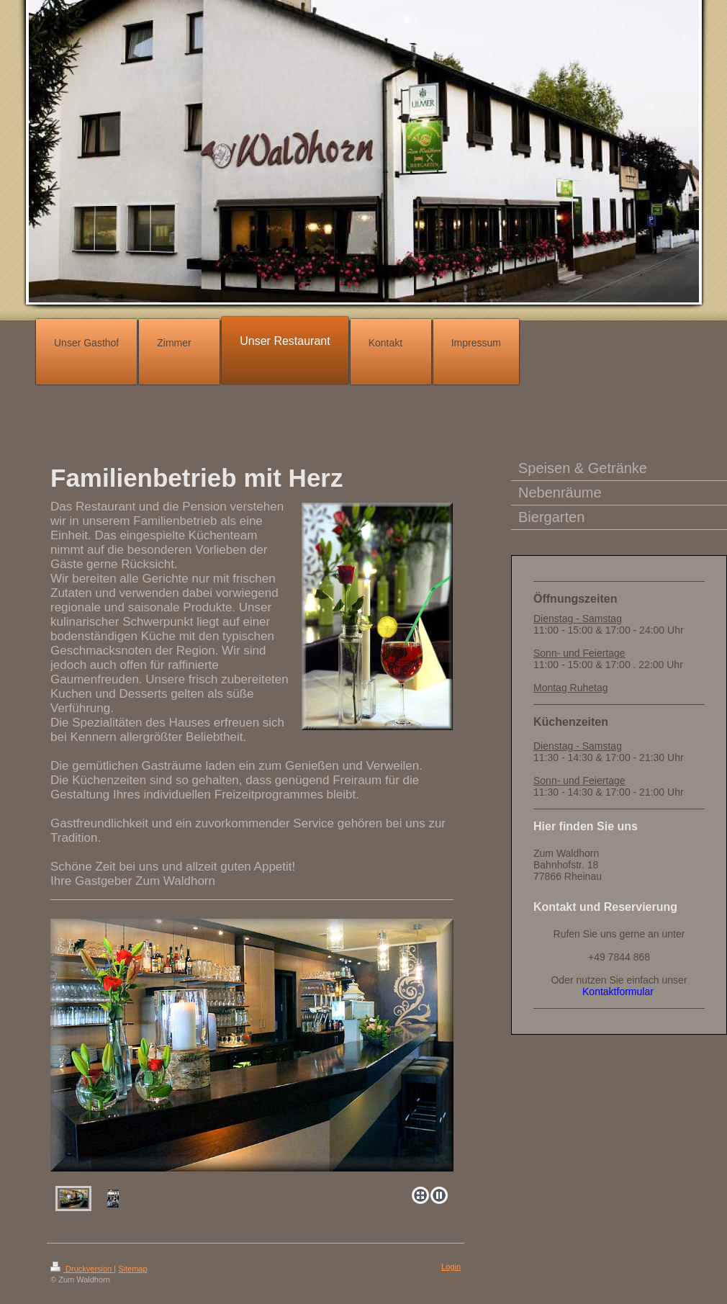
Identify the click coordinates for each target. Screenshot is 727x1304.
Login (451, 1266)
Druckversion (82, 1268)
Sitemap (132, 1268)
